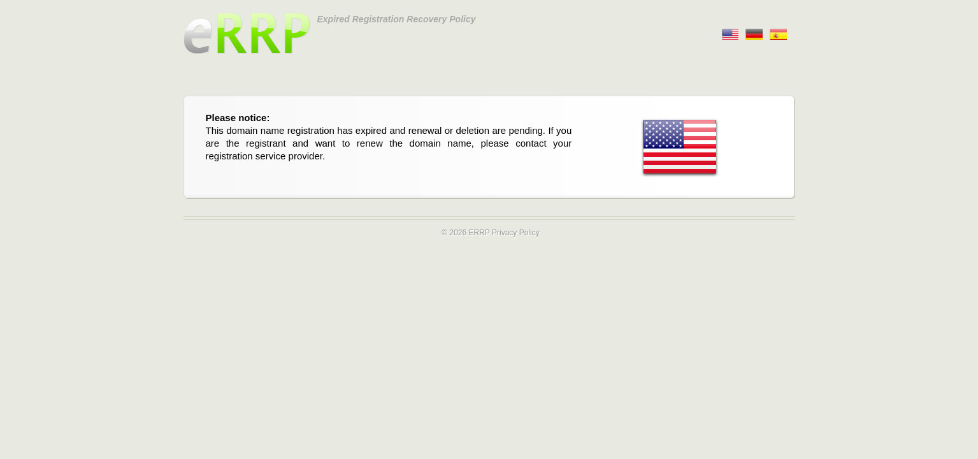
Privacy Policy (516, 232)
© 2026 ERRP (465, 232)
